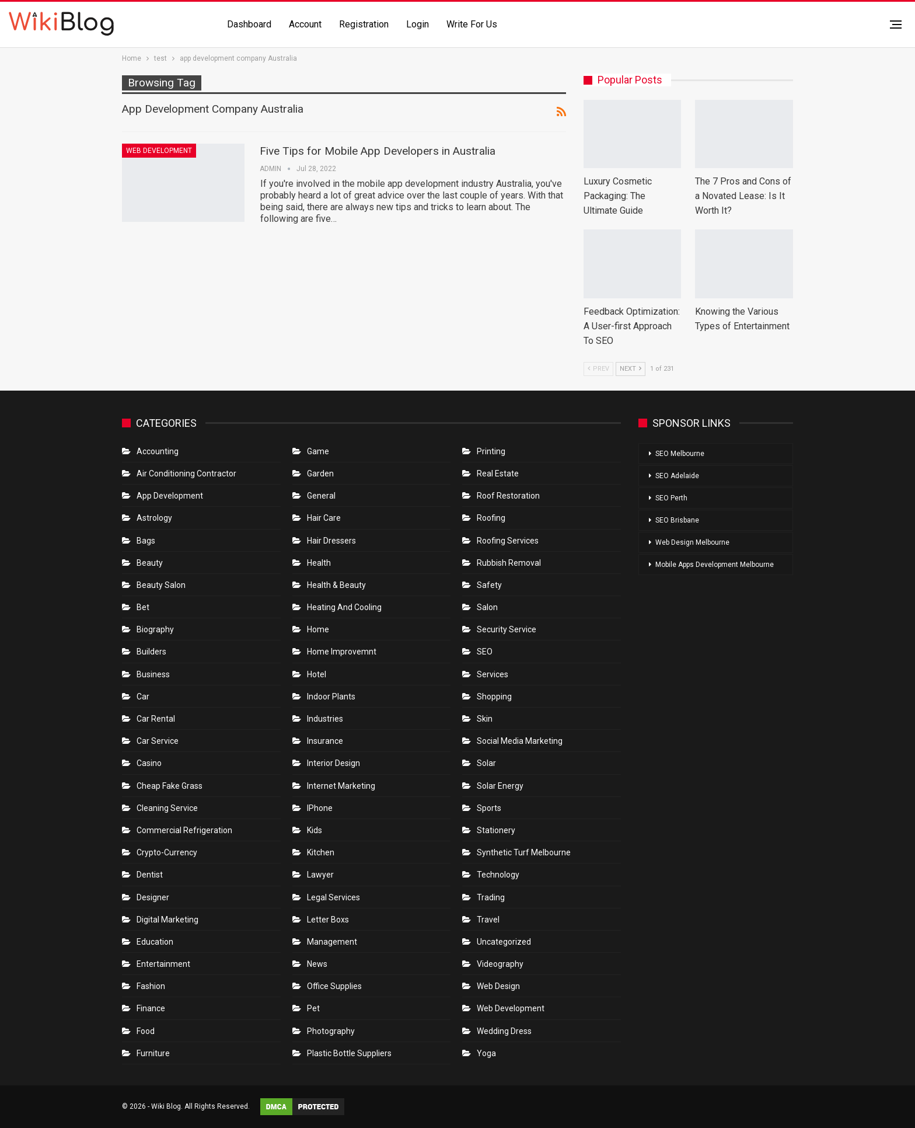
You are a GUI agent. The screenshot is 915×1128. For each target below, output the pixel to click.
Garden (320, 473)
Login (417, 24)
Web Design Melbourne (692, 542)
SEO (485, 651)
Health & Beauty (336, 585)
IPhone (320, 808)
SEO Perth (671, 498)
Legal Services (333, 897)
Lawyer (320, 874)
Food (146, 1031)
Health (319, 563)
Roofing (491, 518)
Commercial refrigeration (184, 830)
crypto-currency (167, 852)
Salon (487, 607)
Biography (155, 629)
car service (158, 741)
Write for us (471, 24)
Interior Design (333, 763)
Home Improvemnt (341, 651)
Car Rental (156, 718)
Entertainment (163, 964)
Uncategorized (504, 941)
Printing (491, 451)
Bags (146, 540)
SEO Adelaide (677, 476)
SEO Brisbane (677, 520)
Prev (598, 368)
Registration (364, 24)
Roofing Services (508, 540)
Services (492, 674)
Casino (149, 763)
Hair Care (324, 518)
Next (630, 368)
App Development (170, 495)
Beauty (150, 563)
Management (332, 941)
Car (143, 696)
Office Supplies (334, 986)
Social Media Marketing (520, 741)
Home (318, 629)
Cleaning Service (167, 808)
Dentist (150, 874)
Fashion (151, 986)
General (321, 495)
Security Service (506, 629)
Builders (151, 651)
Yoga (486, 1053)
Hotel (316, 674)
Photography (331, 1031)
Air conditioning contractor (186, 473)
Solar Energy (500, 786)
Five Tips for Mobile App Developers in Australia (377, 151)
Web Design (498, 986)
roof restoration (508, 495)
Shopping (494, 696)
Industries (325, 718)
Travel (488, 919)
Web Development (159, 151)
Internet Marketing (341, 786)
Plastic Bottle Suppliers (349, 1053)
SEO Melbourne (679, 454)
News (317, 964)
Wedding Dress (505, 1031)
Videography (500, 964)
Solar (486, 763)
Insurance (325, 741)
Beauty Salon (161, 585)
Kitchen (320, 852)
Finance (151, 1008)
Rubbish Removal (509, 563)
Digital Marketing (167, 919)
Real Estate (498, 473)
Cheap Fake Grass (169, 786)
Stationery (496, 830)
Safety (489, 585)
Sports (489, 808)
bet (143, 607)
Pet (313, 1008)
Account (305, 24)
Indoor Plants (331, 696)
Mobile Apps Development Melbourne (714, 564)
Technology (498, 874)
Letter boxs (328, 919)
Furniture (153, 1053)
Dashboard (249, 24)
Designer (153, 897)
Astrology (154, 518)
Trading (491, 897)
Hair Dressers (331, 540)
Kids (314, 830)
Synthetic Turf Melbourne (524, 852)
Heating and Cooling (344, 607)
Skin (485, 718)
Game (318, 451)
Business (153, 674)
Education (155, 941)
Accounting (158, 451)
